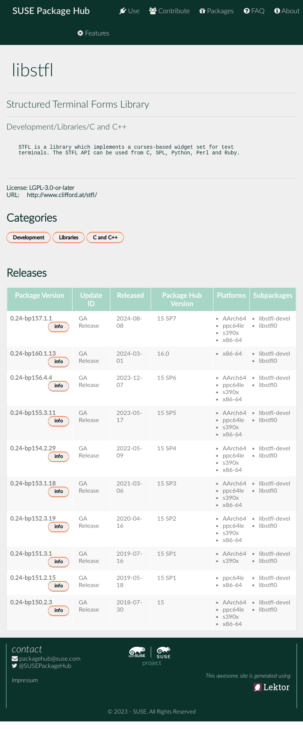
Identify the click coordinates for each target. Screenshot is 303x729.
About (287, 11)
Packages (216, 11)
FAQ (254, 11)
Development (28, 245)
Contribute (169, 11)
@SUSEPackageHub (41, 673)
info (58, 334)
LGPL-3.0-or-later (51, 196)
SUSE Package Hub (51, 11)
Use (129, 11)
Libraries (68, 245)
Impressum (25, 688)
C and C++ (105, 245)
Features (283, 33)
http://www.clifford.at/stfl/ (62, 203)
